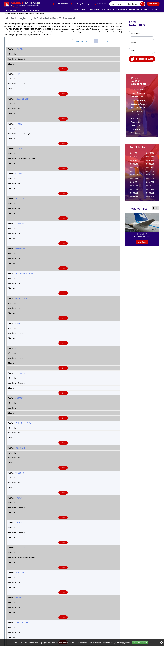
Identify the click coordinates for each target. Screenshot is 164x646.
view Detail (142, 243)
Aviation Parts (108, 9)
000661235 (150, 183)
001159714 (134, 187)
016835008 (150, 165)
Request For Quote (142, 60)
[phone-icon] (60, 4)
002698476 (134, 198)
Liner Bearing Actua (138, 112)
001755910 (150, 190)
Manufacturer (23, 15)
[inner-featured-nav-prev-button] (153, 209)
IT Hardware (121, 9)
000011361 (150, 169)
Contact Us (148, 9)
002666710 (150, 161)
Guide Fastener (136, 116)
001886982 (134, 194)
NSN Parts (94, 9)
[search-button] (142, 4)
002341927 (134, 161)
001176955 (150, 187)
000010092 (134, 169)
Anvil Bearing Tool (137, 134)
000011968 (134, 176)
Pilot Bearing (135, 119)
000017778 (134, 179)
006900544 (134, 165)
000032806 (150, 179)
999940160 (150, 158)
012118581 (134, 158)
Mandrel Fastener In (138, 94)
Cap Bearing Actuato (138, 105)
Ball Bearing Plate (137, 98)
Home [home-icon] (6, 15)
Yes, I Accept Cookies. (140, 643)
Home (76, 9)
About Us (84, 9)
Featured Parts (135, 9)
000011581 (134, 172)
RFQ (63, 70)
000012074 (150, 176)
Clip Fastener (135, 130)
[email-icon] (81, 4)
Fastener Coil (135, 123)
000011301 (134, 154)
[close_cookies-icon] (161, 643)
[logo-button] (22, 5)
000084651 (134, 183)
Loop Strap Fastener (138, 101)
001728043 (134, 190)
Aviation (13, 15)
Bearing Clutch (136, 127)
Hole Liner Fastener (138, 109)
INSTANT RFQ (153, 4)
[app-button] (100, 4)
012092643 (150, 154)
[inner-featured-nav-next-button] (157, 209)
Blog (157, 9)
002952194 (150, 198)
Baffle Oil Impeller (137, 90)
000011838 (150, 172)
